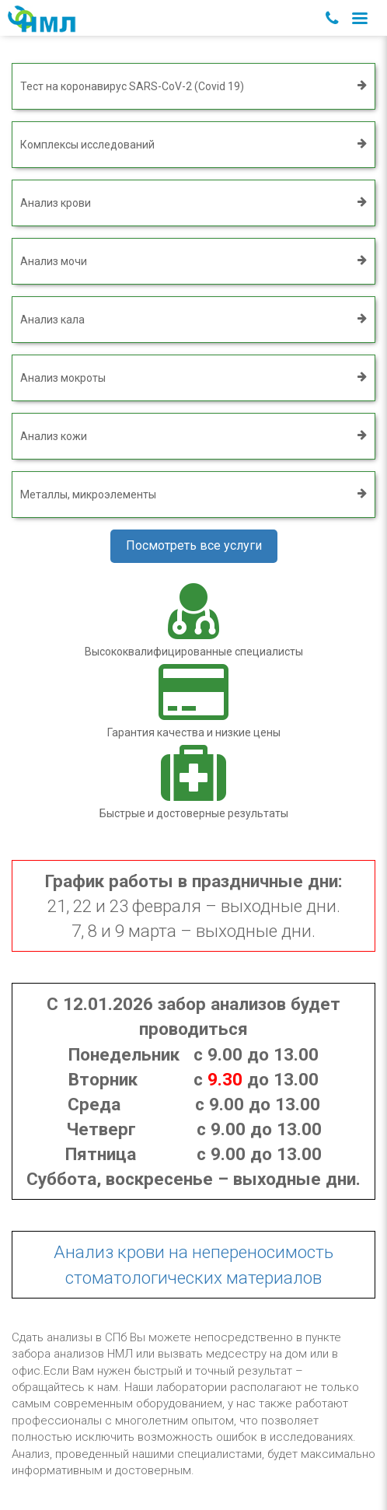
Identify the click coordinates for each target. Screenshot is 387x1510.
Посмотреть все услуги (194, 545)
